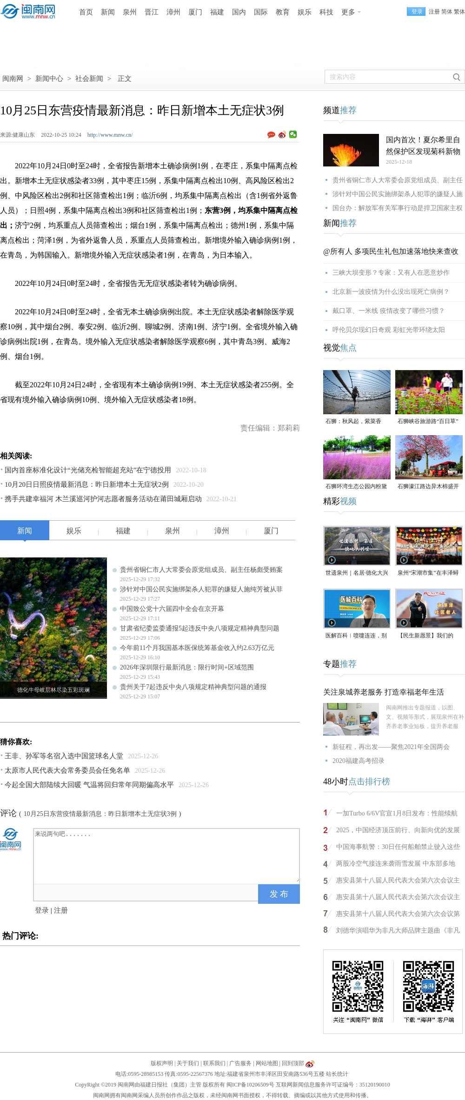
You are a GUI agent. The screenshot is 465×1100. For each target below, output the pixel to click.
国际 (261, 12)
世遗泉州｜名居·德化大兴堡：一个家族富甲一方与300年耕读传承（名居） (357, 573)
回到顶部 (293, 1063)
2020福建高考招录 (358, 760)
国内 (239, 12)
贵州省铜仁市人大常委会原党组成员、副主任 (397, 180)
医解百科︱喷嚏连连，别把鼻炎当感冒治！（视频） (356, 636)
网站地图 (267, 1063)
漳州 (173, 12)
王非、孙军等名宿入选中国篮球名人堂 (64, 756)
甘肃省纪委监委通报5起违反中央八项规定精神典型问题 (199, 628)
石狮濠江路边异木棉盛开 (428, 486)
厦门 (195, 12)
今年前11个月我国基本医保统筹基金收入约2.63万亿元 (197, 647)
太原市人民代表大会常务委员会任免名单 (67, 770)
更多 (348, 12)
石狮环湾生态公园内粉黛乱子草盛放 (356, 487)
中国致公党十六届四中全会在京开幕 (172, 608)
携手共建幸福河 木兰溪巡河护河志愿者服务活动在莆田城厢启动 (103, 499)
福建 (217, 12)
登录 (42, 910)
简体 (446, 11)
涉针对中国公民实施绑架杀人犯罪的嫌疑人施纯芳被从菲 (201, 589)
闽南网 (12, 78)
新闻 (108, 12)
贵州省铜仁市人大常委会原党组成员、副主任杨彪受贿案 (201, 569)
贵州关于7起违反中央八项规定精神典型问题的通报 (193, 686)
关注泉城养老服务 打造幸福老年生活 (383, 692)
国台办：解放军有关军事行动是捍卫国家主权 (397, 208)
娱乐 (305, 12)
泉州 (130, 12)
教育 (283, 12)
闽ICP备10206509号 (250, 1084)
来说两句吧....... (167, 855)
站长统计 (337, 1074)
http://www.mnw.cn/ (110, 135)
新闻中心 (49, 78)
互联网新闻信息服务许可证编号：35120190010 (333, 1084)
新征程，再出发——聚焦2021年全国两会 (391, 746)
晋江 (152, 12)
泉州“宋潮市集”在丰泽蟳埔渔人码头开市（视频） (428, 573)
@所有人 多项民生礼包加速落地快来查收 (390, 251)
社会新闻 (89, 78)
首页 (86, 12)
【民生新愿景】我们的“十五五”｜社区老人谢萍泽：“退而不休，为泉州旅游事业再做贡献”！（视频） (428, 636)
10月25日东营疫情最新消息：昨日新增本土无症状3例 (100, 813)
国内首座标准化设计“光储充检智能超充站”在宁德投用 (88, 470)
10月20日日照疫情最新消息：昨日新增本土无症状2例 (87, 484)
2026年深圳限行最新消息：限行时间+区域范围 (187, 667)
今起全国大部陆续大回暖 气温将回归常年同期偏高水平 (89, 785)
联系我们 (214, 1063)
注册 (434, 11)
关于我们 (188, 1063)
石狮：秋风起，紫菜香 (353, 421)
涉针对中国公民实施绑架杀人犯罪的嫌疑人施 (397, 194)
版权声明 (162, 1063)
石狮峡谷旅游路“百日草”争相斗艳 (428, 422)
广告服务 (240, 1063)
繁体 (459, 11)
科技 (326, 12)
